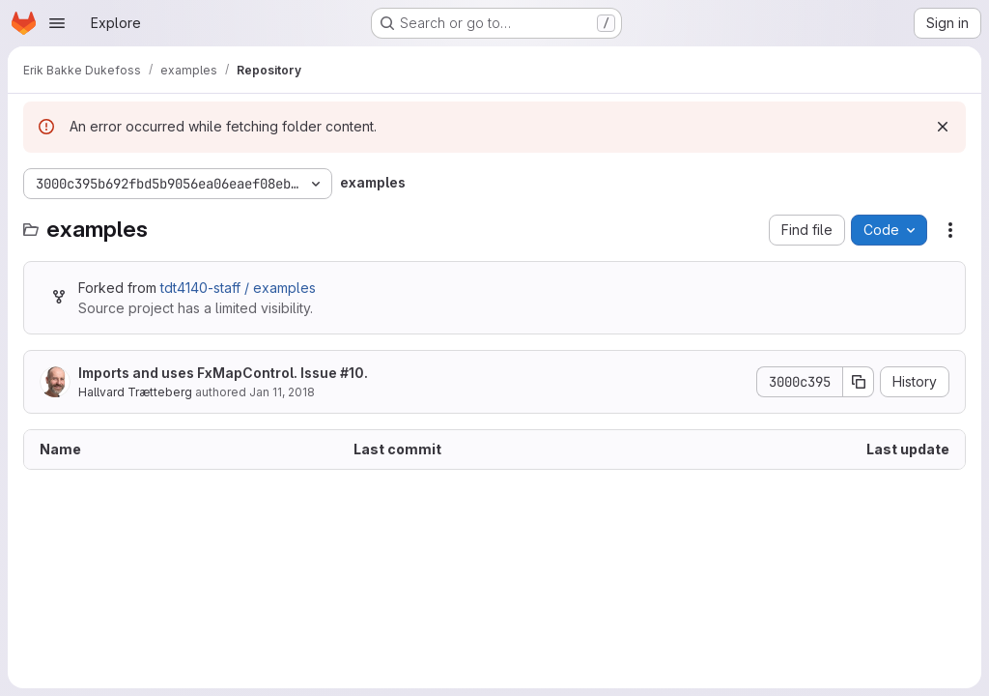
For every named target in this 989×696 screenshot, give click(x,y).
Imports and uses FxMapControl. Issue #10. (223, 372)
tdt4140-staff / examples (238, 287)
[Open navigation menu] (57, 23)
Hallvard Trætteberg (135, 392)
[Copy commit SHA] (858, 381)
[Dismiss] (942, 126)
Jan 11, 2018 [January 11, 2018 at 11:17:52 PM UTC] (282, 392)
